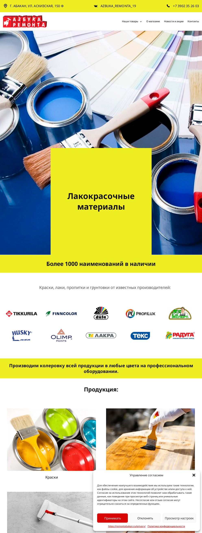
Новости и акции (174, 21)
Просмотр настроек (179, 518)
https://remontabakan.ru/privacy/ (127, 526)
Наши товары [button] (132, 21)
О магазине (153, 21)
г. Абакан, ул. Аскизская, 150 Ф (37, 6)
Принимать (112, 518)
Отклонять (145, 518)
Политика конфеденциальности (166, 526)
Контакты (193, 21)
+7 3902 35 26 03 (186, 6)
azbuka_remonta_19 (118, 6)
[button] (194, 475)
